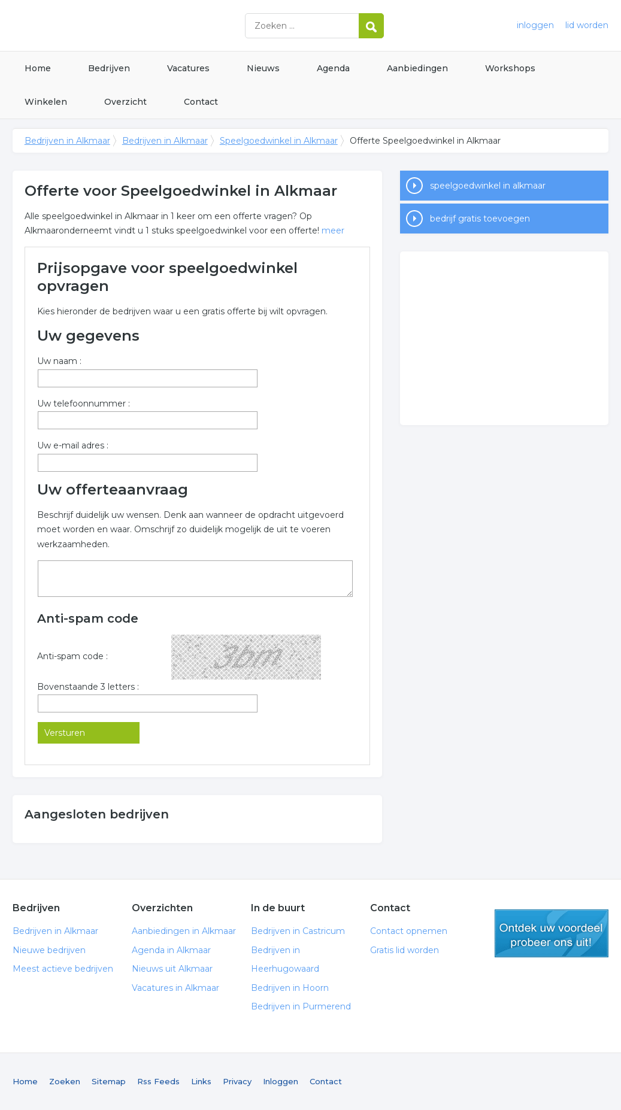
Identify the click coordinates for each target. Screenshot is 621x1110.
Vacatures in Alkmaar (175, 987)
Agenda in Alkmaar (171, 950)
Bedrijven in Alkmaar (162, 25)
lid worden (586, 25)
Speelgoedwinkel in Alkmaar (279, 140)
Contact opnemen (408, 931)
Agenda (333, 68)
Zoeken (64, 1081)
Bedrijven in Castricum (298, 931)
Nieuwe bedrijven (49, 950)
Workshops (510, 68)
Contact (201, 101)
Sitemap (109, 1081)
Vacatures (188, 68)
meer (333, 230)
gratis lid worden (551, 933)
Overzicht (125, 101)
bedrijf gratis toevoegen (480, 218)
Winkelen (46, 101)
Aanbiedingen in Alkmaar (184, 931)
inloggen (535, 25)
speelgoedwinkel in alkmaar (488, 185)
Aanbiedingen (417, 68)
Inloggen (280, 1081)
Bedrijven (109, 68)
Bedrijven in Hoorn (290, 987)
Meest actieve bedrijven (63, 968)
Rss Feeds (158, 1081)
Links (201, 1081)
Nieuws (263, 68)
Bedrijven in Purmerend (301, 1006)
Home (38, 68)
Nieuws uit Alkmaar (172, 968)
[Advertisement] (504, 338)
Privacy (237, 1081)
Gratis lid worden (404, 950)
